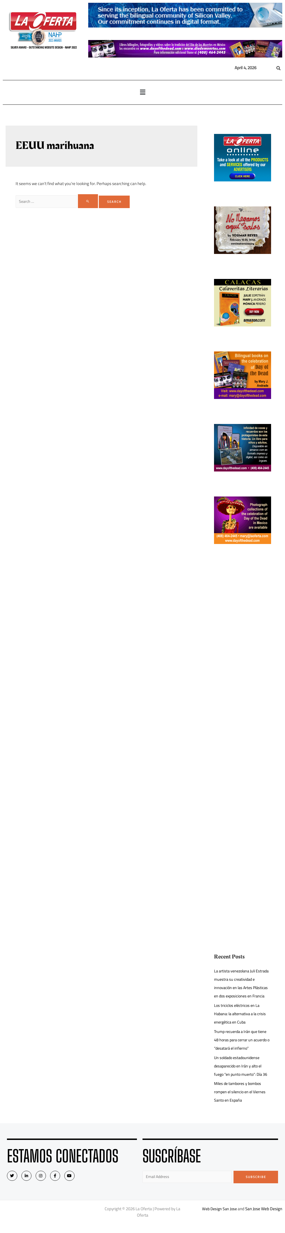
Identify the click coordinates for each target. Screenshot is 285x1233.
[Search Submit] (90, 201)
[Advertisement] (242, 652)
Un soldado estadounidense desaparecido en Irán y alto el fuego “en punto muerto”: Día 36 (242, 1074)
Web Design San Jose (219, 1218)
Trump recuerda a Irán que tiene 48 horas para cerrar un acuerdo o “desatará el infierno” (242, 1048)
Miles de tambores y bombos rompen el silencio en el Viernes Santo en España (242, 1100)
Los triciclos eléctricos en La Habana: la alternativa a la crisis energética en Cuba (242, 1022)
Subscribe (256, 1185)
